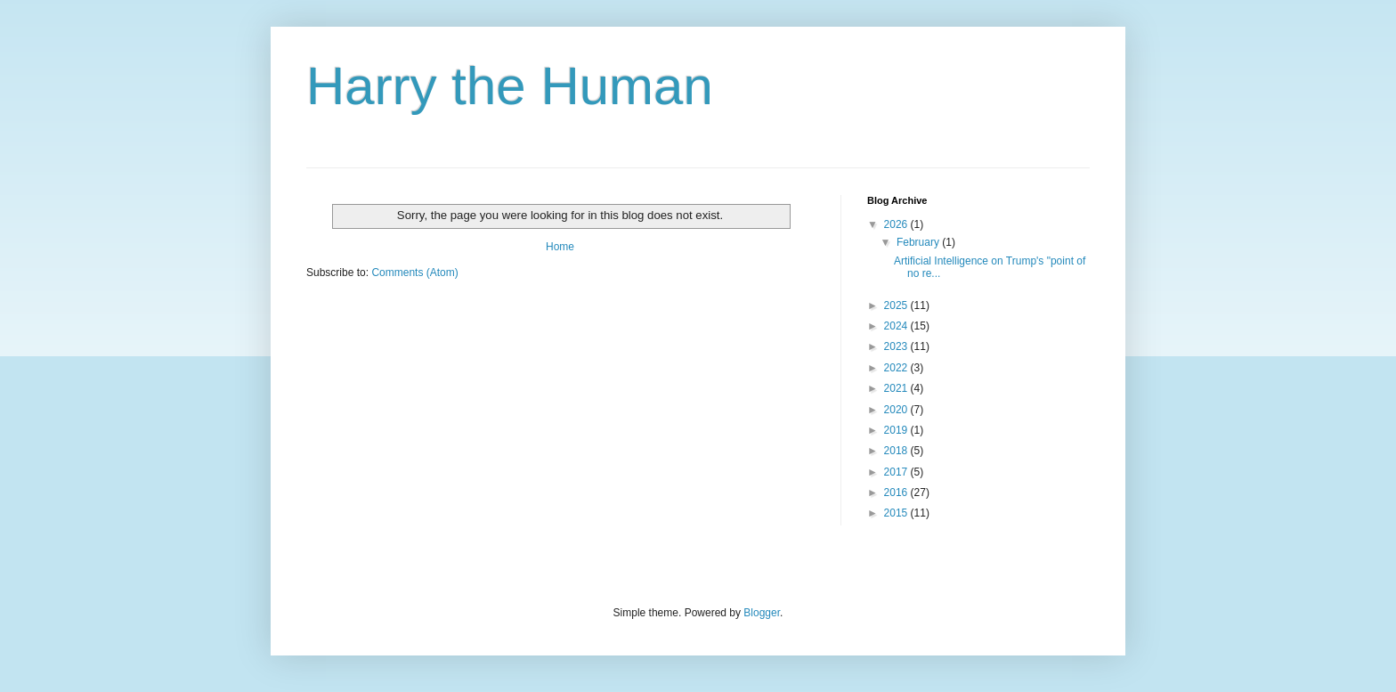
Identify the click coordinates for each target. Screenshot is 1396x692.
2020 (897, 409)
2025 (897, 305)
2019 (897, 430)
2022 (897, 368)
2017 (897, 472)
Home (560, 246)
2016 (897, 492)
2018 (897, 450)
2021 (897, 388)
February (919, 242)
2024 (897, 326)
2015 (897, 513)
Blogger (761, 613)
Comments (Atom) (414, 272)
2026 (897, 224)
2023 (897, 346)
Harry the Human (509, 86)
